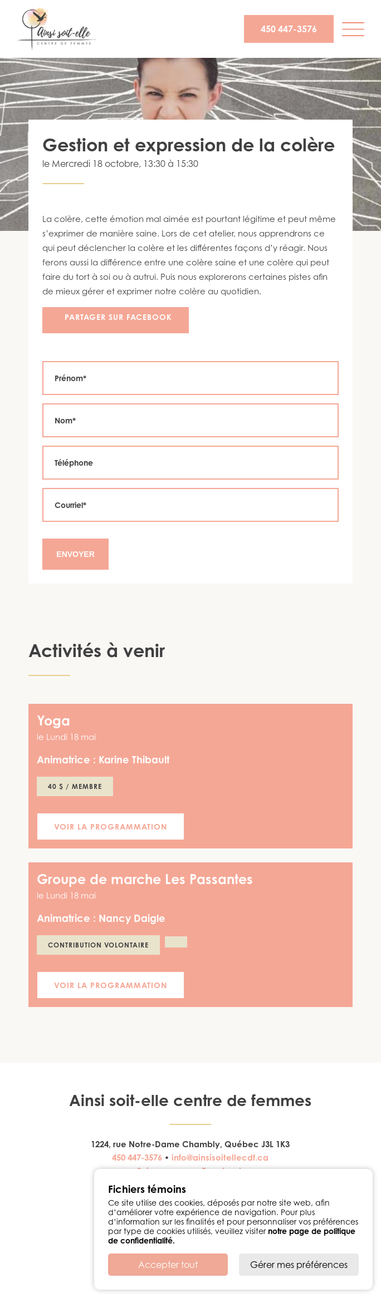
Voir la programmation (110, 826)
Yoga (53, 720)
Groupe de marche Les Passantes (145, 879)
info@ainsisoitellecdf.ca (220, 1157)
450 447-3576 (289, 28)
